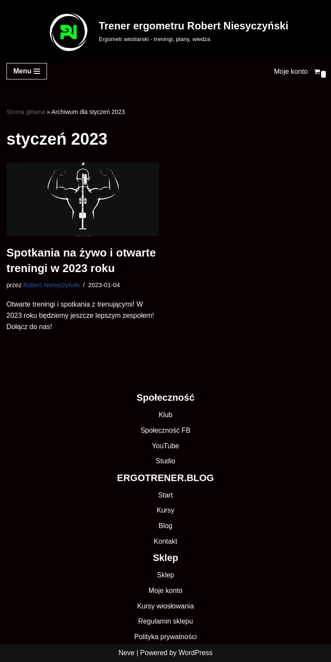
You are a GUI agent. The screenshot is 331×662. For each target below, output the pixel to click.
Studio (165, 461)
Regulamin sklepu (165, 621)
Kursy (166, 510)
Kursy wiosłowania (165, 606)
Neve (126, 652)
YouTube (165, 446)
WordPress (195, 652)
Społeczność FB (165, 430)
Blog (165, 525)
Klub (165, 414)
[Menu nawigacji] (26, 71)
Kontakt (165, 541)
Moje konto (291, 71)
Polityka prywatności (165, 636)
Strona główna (25, 111)
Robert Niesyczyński (51, 285)
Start (165, 495)
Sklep (165, 575)
